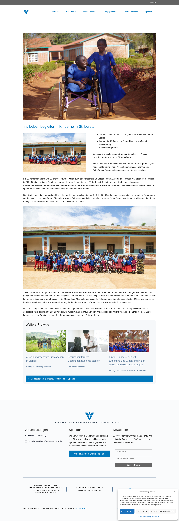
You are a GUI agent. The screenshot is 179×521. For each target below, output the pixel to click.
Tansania (47, 367)
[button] (174, 492)
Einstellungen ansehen (162, 511)
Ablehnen (142, 511)
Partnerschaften (131, 12)
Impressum (155, 516)
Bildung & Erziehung (34, 367)
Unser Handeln (92, 11)
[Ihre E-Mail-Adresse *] (133, 458)
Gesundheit (72, 367)
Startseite (55, 12)
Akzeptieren (127, 511)
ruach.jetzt (81, 509)
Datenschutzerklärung (144, 516)
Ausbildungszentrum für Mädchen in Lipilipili (45, 359)
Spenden (153, 2)
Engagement (113, 11)
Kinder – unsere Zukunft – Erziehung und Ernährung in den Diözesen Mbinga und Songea (127, 361)
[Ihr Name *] (133, 452)
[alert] (45, 441)
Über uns (73, 11)
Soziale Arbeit (132, 371)
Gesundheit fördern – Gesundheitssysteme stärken (84, 359)
